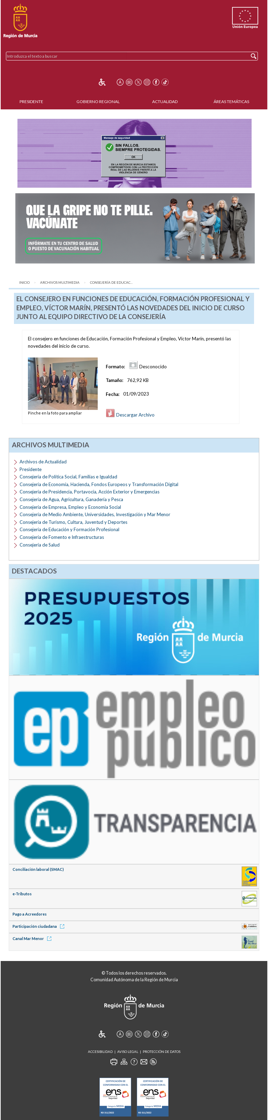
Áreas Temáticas (231, 101)
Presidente (31, 101)
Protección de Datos (161, 1052)
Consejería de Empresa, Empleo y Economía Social (70, 507)
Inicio (24, 282)
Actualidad (165, 101)
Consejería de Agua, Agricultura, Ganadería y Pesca (71, 499)
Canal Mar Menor (33, 938)
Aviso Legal (127, 1052)
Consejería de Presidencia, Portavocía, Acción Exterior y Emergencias (89, 491)
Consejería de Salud (40, 545)
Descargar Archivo (130, 415)
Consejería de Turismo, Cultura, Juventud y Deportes (73, 522)
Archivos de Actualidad (43, 461)
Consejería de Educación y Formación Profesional (69, 529)
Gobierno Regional (98, 101)
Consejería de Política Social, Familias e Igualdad (68, 476)
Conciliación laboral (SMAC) (38, 869)
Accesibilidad (100, 1052)
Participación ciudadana (40, 926)
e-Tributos (22, 893)
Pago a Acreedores (30, 914)
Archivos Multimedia (60, 282)
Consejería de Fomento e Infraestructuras (62, 537)
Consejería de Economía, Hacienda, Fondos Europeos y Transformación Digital (99, 484)
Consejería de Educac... (111, 282)
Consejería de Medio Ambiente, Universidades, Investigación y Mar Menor (95, 514)
